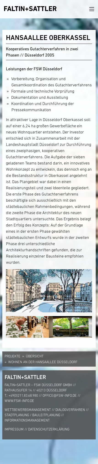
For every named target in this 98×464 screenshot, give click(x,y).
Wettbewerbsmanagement (28, 410)
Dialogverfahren (70, 410)
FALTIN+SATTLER (30, 9)
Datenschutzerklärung (48, 429)
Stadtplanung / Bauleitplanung (32, 415)
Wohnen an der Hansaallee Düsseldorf (42, 362)
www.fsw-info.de (19, 401)
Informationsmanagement (27, 420)
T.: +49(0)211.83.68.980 (21, 395)
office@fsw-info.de (60, 395)
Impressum (14, 429)
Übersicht (35, 356)
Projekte (12, 356)
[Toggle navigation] (91, 9)
